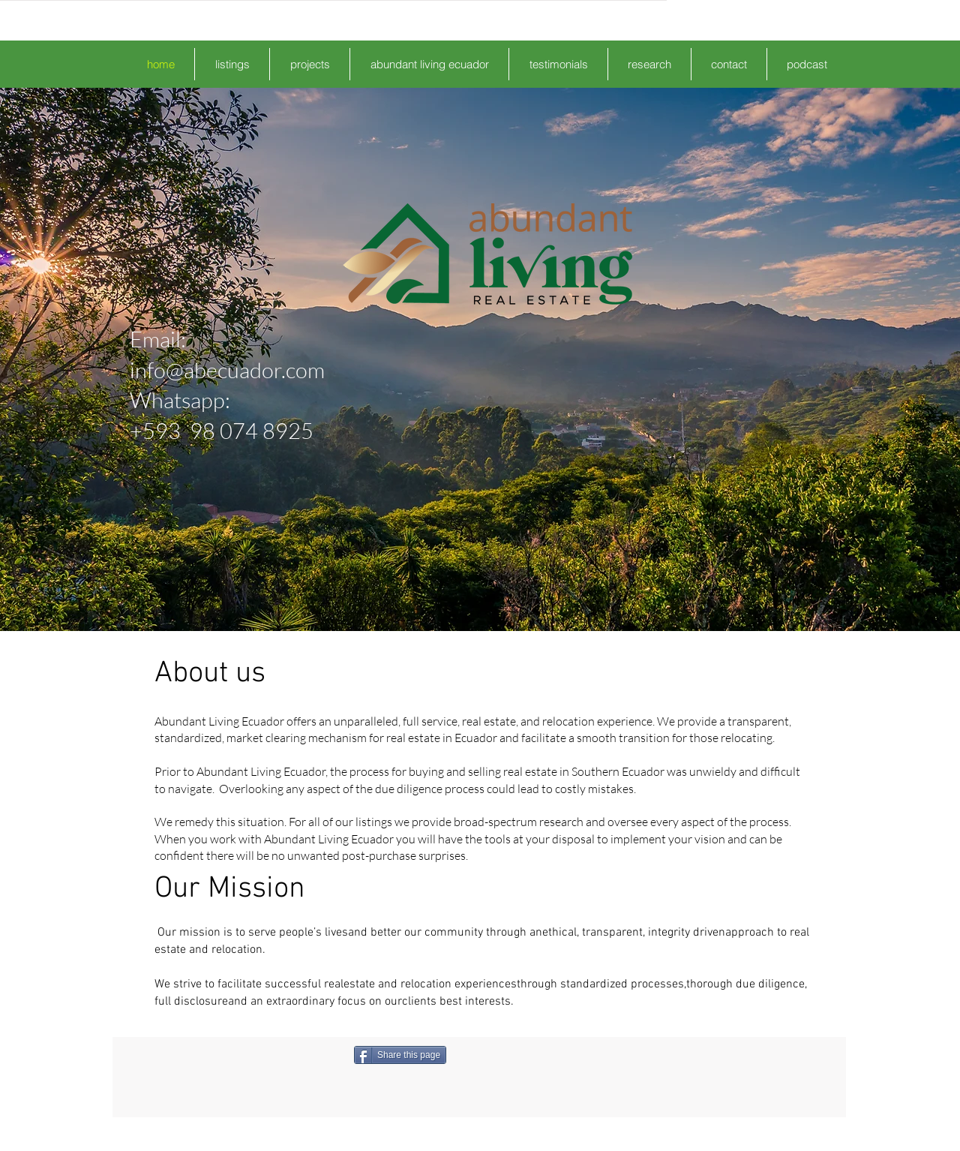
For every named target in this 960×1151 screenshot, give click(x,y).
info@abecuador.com (227, 369)
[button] (232, 64)
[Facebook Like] (525, 1054)
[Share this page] (400, 1055)
